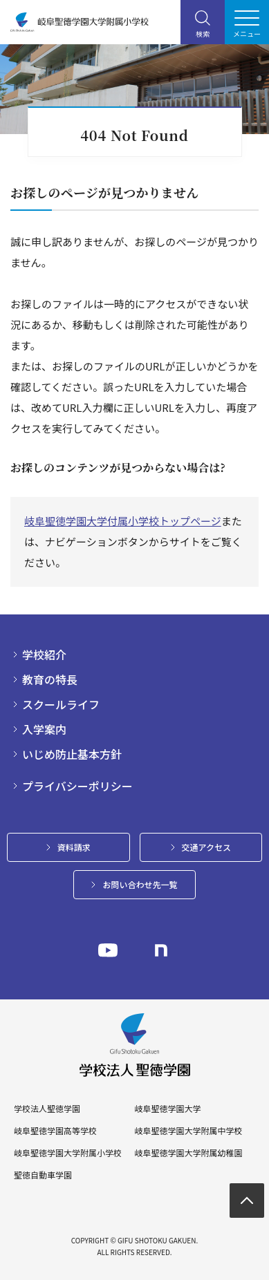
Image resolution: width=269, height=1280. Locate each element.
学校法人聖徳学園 (47, 1108)
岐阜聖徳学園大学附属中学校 (188, 1131)
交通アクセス (206, 847)
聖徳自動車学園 (43, 1175)
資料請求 (74, 847)
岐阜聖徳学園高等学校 (55, 1131)
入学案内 (44, 729)
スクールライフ (61, 704)
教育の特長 (49, 679)
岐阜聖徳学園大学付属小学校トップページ (122, 521)
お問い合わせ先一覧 (139, 884)
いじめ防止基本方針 (72, 754)
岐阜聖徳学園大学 (167, 1108)
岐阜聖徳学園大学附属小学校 (68, 1153)
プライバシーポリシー (77, 785)
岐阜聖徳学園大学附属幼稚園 (188, 1153)
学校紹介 (44, 654)
